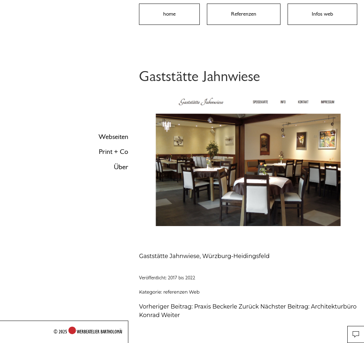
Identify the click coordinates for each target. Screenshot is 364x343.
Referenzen (243, 14)
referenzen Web (181, 292)
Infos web (322, 14)
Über (121, 167)
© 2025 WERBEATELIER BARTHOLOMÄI (88, 331)
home (169, 14)
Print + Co (113, 152)
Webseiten (113, 137)
